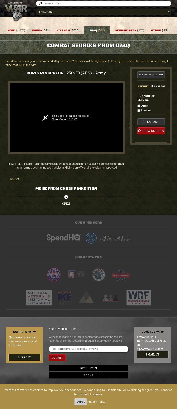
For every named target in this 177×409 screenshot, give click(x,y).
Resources (88, 368)
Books (88, 375)
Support (24, 357)
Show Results (150, 131)
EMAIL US (153, 354)
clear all (151, 122)
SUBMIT (57, 358)
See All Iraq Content (151, 74)
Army (144, 105)
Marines (146, 110)
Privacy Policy (96, 401)
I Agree (80, 401)
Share (14, 179)
